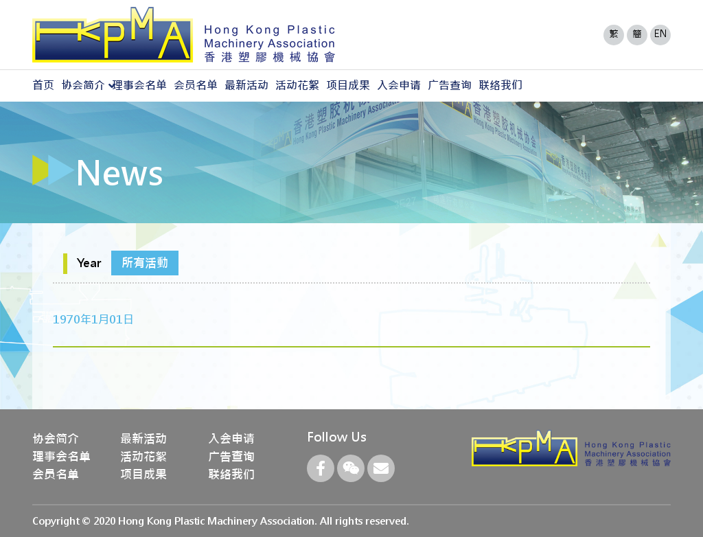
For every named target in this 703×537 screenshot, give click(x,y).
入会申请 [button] (399, 85)
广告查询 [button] (450, 85)
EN (660, 33)
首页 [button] (43, 85)
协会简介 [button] (83, 85)
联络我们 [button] (500, 85)
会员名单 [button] (196, 85)
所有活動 (145, 263)
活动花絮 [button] (297, 85)
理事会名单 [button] (139, 85)
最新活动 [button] (246, 85)
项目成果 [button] (348, 85)
